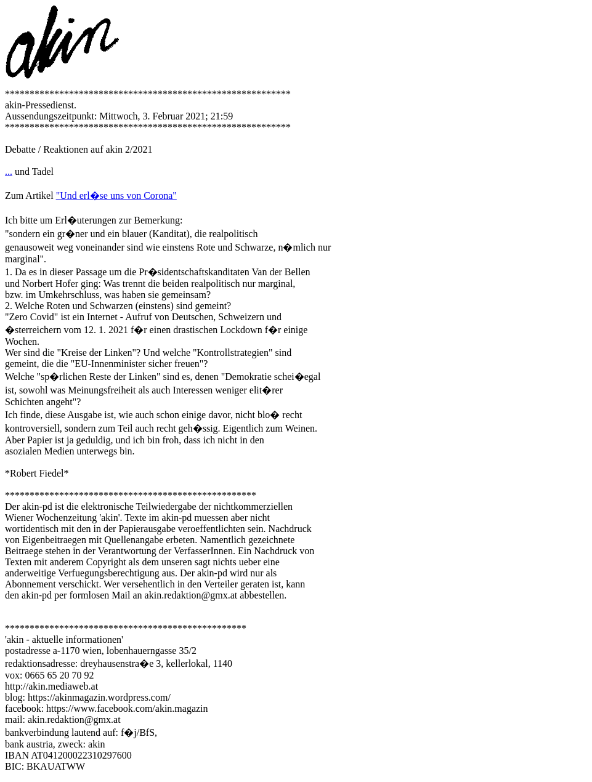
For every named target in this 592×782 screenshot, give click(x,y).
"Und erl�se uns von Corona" (116, 195)
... (8, 171)
